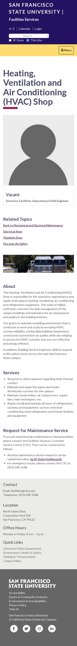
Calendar (24, 28)
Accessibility (17, 593)
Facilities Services (24, 19)
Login (38, 28)
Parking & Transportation (19, 556)
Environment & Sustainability (27, 601)
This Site (34, 40)
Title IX (14, 609)
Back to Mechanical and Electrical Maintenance (33, 225)
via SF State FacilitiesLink (46, 459)
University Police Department (22, 548)
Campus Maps (12, 560)
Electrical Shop (12, 231)
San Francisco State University (28, 615)
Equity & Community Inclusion (28, 597)
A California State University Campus (32, 619)
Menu (67, 51)
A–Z (12, 28)
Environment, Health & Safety (22, 552)
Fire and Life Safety (15, 243)
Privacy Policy (17, 605)
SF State (16, 40)
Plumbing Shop (12, 237)
